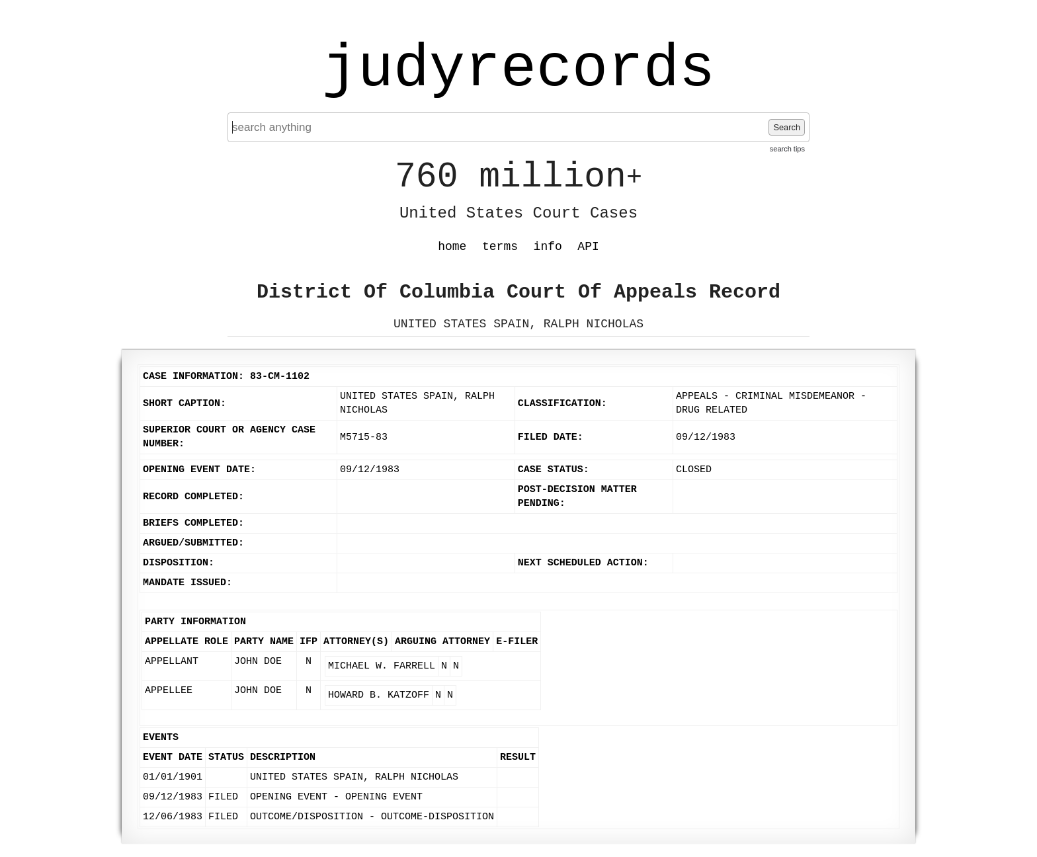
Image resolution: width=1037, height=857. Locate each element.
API (588, 246)
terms (500, 246)
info (548, 246)
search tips (787, 149)
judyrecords (518, 69)
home (452, 246)
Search (786, 127)
